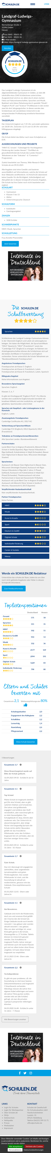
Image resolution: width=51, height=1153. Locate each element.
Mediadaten (9, 1125)
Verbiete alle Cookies (34, 1146)
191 (44, 656)
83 (44, 663)
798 (32, 669)
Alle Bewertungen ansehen (15, 1019)
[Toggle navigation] (33, 4)
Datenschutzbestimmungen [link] (33, 1150)
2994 (32, 656)
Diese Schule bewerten (25, 742)
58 (44, 617)
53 (44, 637)
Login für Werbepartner (13, 1110)
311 (32, 624)
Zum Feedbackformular (13, 588)
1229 (32, 663)
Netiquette (8, 1120)
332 (32, 643)
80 (44, 669)
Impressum (8, 1128)
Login (46, 4)
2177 (32, 650)
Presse (6, 1123)
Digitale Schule (25, 537)
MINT (25, 505)
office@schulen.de (34, 1123)
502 (32, 630)
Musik (25, 512)
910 (32, 637)
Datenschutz (9, 1118)
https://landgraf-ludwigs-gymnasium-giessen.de (28, 42)
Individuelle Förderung (25, 543)
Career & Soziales (12, 550)
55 (44, 630)
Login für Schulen (11, 1107)
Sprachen (25, 331)
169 (44, 650)
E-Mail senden (10, 39)
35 (44, 624)
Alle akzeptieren (15, 1146)
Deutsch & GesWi (25, 531)
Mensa (7, 556)
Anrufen (7, 48)
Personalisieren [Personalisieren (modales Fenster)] (15, 1150)
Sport (25, 524)
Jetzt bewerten (10, 244)
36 (44, 643)
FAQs (6, 1115)
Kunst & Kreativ (25, 518)
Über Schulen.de (11, 1112)
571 (32, 617)
